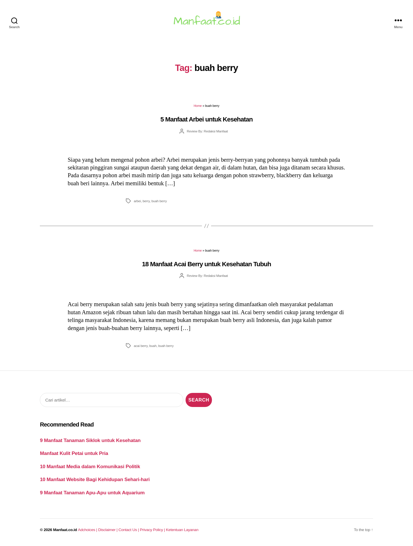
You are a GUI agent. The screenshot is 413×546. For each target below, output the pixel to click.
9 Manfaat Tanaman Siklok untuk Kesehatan (90, 441)
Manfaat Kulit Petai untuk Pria (74, 454)
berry (146, 201)
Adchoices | (88, 530)
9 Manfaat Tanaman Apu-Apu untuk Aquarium (92, 493)
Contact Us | (129, 530)
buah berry (159, 201)
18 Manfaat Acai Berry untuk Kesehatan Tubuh (206, 264)
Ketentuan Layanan (182, 530)
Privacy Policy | (153, 530)
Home (198, 106)
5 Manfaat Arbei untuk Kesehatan (206, 120)
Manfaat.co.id (65, 530)
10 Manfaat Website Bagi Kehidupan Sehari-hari (95, 480)
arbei (137, 201)
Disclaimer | (108, 530)
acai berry (140, 346)
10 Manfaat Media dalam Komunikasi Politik (90, 467)
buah (153, 346)
